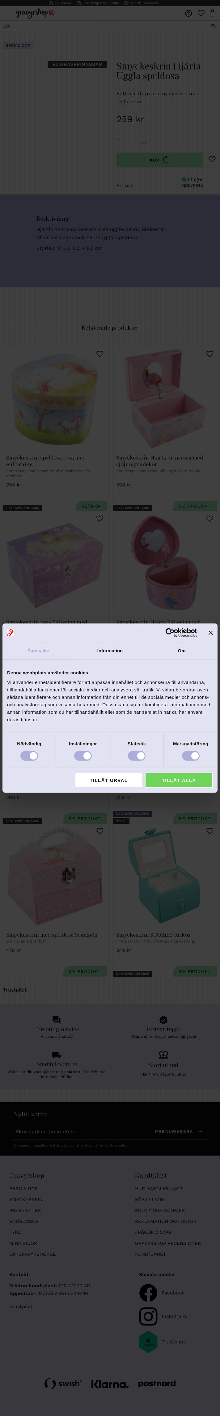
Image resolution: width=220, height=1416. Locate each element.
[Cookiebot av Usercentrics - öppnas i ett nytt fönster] (170, 632)
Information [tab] (110, 650)
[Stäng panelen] (211, 632)
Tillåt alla (179, 780)
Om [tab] (181, 650)
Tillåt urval (109, 780)
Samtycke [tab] (38, 650)
